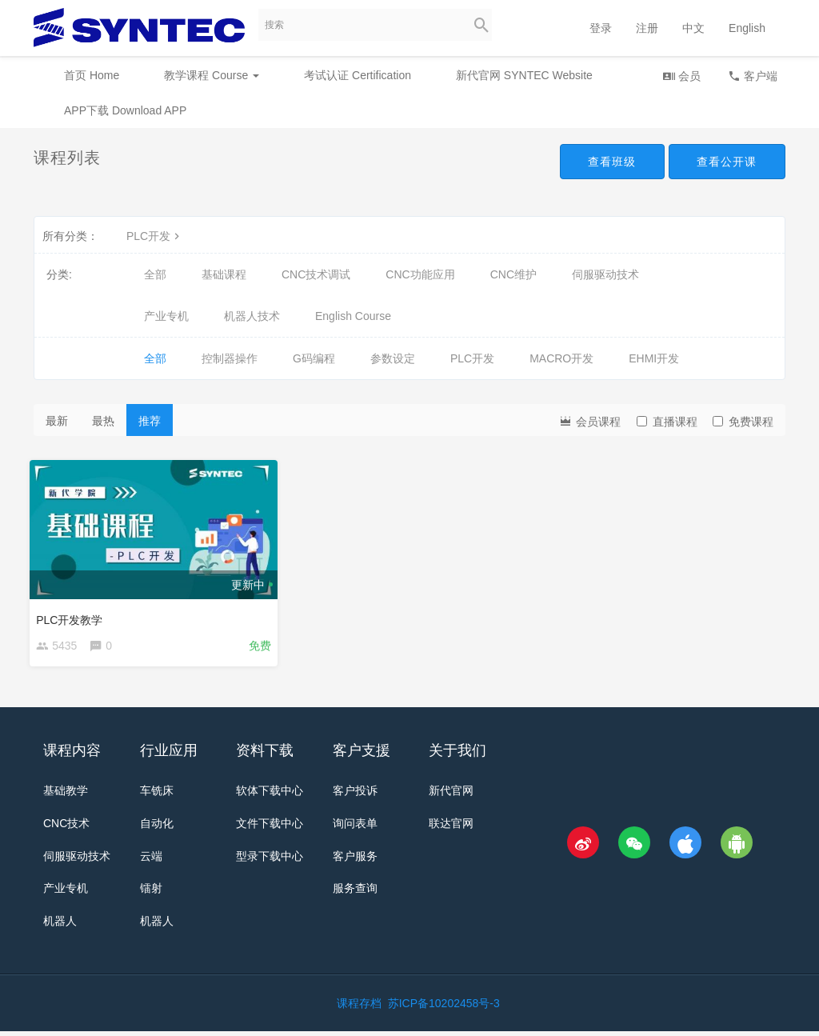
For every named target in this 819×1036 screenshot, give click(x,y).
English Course (353, 316)
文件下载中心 (269, 827)
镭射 (151, 892)
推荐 (149, 420)
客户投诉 (355, 794)
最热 (103, 420)
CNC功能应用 (420, 274)
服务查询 (355, 892)
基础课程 (224, 274)
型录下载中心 (269, 860)
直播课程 (667, 421)
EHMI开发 (654, 358)
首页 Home (91, 75)
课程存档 (359, 1008)
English (747, 28)
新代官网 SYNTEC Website (524, 75)
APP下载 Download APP (125, 110)
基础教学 (65, 794)
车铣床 (157, 794)
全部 (155, 274)
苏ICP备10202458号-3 (444, 1008)
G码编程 (314, 358)
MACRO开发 (561, 358)
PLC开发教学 (73, 616)
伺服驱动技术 (605, 274)
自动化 (157, 827)
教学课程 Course (211, 75)
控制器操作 (230, 358)
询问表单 (355, 827)
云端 (151, 860)
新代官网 (451, 794)
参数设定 (392, 358)
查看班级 (611, 161)
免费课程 (743, 421)
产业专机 (166, 316)
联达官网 (451, 827)
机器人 (60, 925)
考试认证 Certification (357, 75)
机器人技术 (252, 316)
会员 (681, 75)
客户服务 (355, 860)
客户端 (752, 75)
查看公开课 (727, 161)
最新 (57, 420)
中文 (693, 28)
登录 (600, 28)
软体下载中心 (269, 794)
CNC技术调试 (316, 274)
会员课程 (589, 420)
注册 (647, 28)
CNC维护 (513, 274)
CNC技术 (66, 827)
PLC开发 (154, 236)
